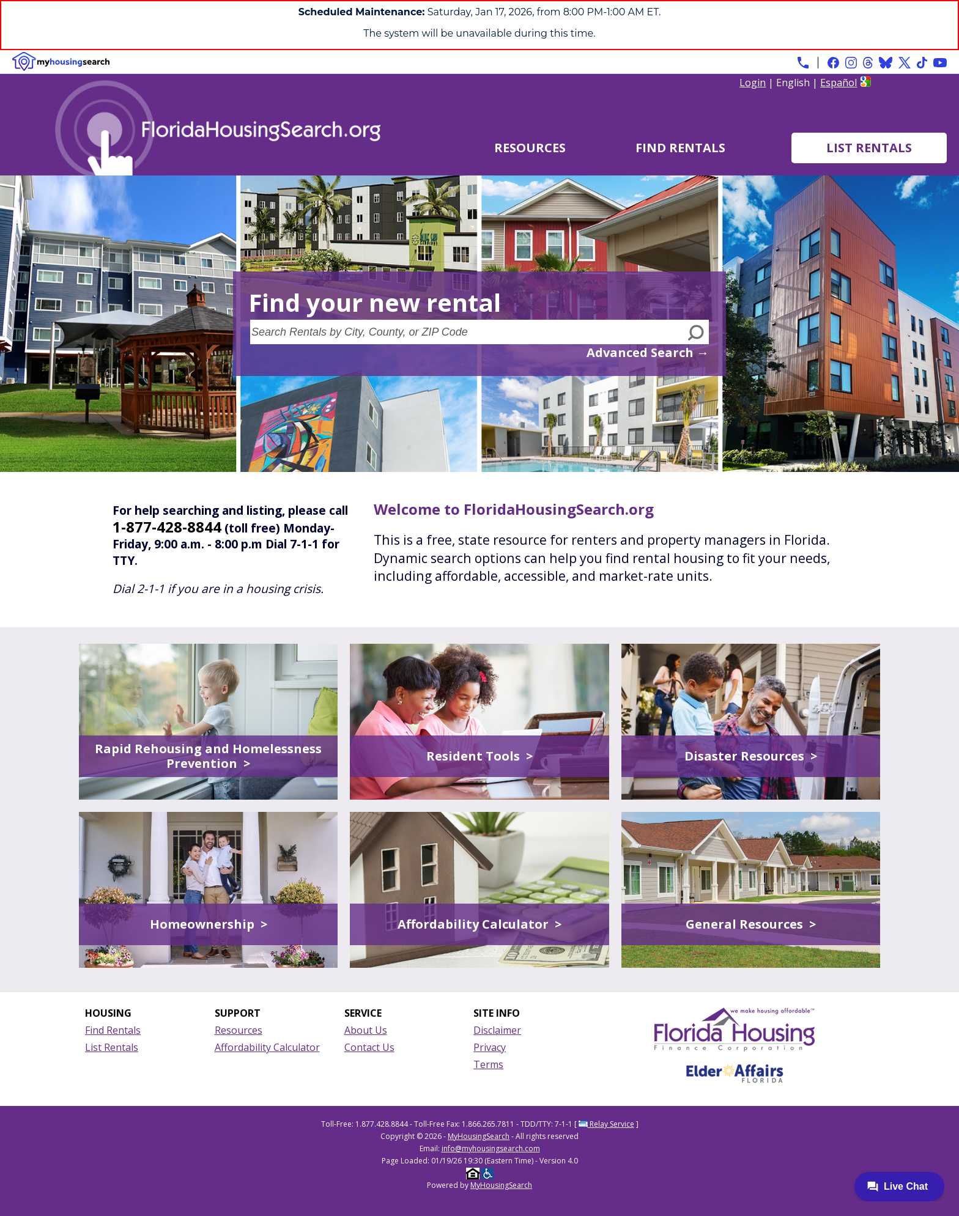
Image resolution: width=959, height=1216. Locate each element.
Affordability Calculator (267, 1047)
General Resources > (751, 924)
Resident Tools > (479, 756)
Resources (530, 147)
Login (752, 82)
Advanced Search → (648, 352)
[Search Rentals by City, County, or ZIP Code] (467, 332)
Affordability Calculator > (479, 924)
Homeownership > (208, 924)
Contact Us (369, 1047)
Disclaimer (497, 1030)
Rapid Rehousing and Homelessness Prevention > (208, 756)
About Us (365, 1030)
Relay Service (606, 1124)
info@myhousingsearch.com (491, 1148)
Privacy (489, 1047)
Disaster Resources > (750, 756)
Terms (488, 1064)
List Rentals (869, 147)
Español (838, 82)
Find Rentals (680, 147)
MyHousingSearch (478, 1136)
